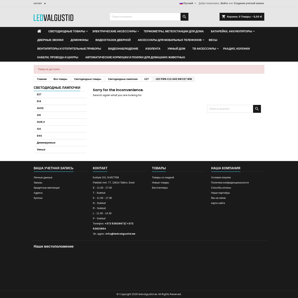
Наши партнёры (220, 193)
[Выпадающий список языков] (188, 3)
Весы (213, 40)
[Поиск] (149, 17)
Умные (41, 149)
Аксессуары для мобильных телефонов (170, 40)
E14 (39, 101)
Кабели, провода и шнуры (57, 57)
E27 (39, 94)
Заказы (38, 182)
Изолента (152, 49)
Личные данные (43, 177)
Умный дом (176, 49)
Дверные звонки (50, 40)
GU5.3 (41, 122)
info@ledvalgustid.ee (120, 234)
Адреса (38, 193)
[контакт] (40, 3)
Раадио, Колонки (236, 49)
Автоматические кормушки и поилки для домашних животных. (135, 57)
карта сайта (218, 203)
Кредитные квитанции (47, 188)
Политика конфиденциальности (230, 182)
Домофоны (79, 40)
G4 (39, 129)
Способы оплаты (221, 188)
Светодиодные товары (66, 31)
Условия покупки (221, 177)
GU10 (40, 108)
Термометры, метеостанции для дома (173, 31)
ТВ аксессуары (204, 49)
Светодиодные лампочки (57, 87)
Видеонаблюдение (123, 49)
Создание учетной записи (249, 3)
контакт (100, 168)
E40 (39, 136)
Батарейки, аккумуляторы (231, 31)
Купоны (38, 198)
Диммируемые (46, 142)
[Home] (39, 31)
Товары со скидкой (163, 177)
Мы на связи (218, 198)
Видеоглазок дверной (113, 40)
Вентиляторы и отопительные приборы (69, 49)
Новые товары (160, 182)
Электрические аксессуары (114, 31)
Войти (224, 3)
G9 (39, 115)
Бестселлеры (160, 188)
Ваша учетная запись (54, 168)
